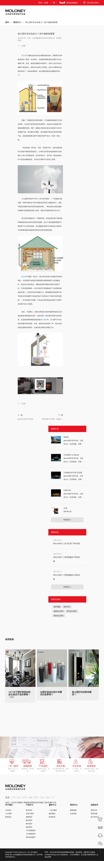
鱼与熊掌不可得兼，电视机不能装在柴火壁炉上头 (52, 419)
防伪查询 (52, 817)
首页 (7, 22)
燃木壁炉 (29, 820)
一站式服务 (53, 810)
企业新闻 (73, 814)
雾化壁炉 (29, 810)
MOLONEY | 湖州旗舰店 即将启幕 (66, 559)
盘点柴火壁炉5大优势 (25, 419)
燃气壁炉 (29, 824)
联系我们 (8, 817)
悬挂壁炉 (29, 827)
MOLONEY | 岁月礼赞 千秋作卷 (66, 543)
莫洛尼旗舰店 (69, 2)
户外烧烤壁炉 (31, 834)
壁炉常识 (67, 607)
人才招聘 (8, 814)
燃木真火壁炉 (59, 616)
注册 (46, 3)
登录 (40, 3)
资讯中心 (17, 22)
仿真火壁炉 (30, 814)
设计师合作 (95, 817)
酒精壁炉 (29, 817)
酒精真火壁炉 (59, 611)
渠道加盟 (94, 814)
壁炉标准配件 (31, 837)
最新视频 (73, 810)
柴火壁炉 (43, 320)
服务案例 (52, 814)
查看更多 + (67, 520)
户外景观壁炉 (31, 830)
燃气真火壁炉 (72, 611)
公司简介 (8, 810)
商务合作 (94, 810)
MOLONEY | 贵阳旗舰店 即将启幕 (66, 577)
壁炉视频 (57, 607)
